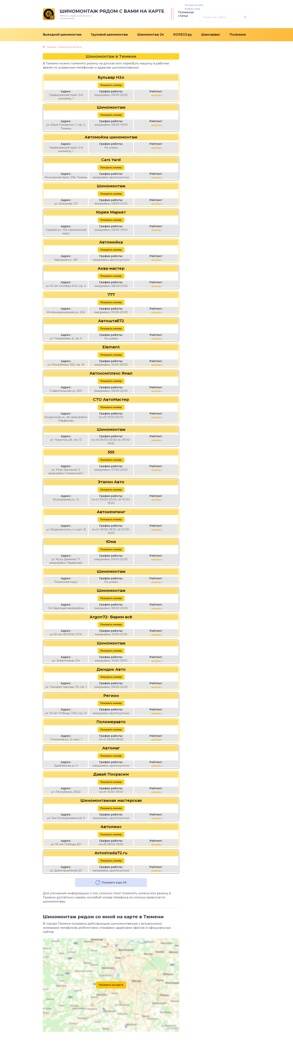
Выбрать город (192, 9)
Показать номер (111, 85)
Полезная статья (186, 14)
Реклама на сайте (194, 5)
